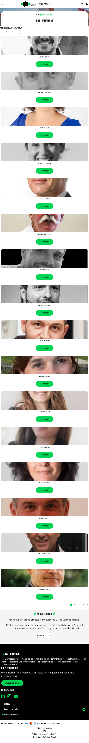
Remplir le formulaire (44, 635)
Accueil (38, 15)
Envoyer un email (12, 683)
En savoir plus (44, 64)
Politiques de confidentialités (44, 734)
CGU (45, 731)
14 (83, 605)
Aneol (53, 737)
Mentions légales (44, 728)
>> (87, 605)
